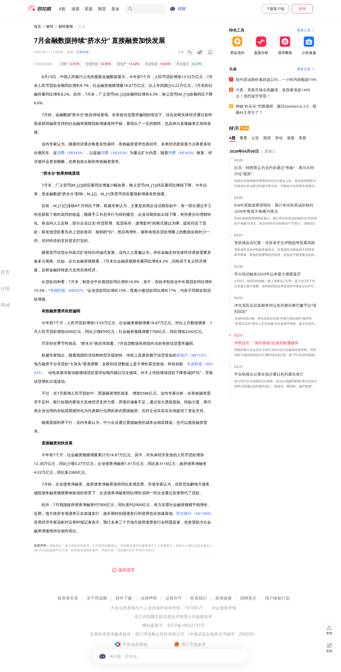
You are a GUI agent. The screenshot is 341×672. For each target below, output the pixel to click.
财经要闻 (66, 26)
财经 (49, 26)
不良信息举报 (135, 644)
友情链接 (223, 598)
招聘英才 (248, 598)
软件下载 (124, 598)
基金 (115, 9)
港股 (75, 9)
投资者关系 (68, 598)
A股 (62, 9)
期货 (102, 9)
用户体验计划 (277, 598)
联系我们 (198, 598)
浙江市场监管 (193, 644)
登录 (302, 8)
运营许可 (173, 598)
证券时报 (82, 52)
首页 (37, 26)
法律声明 (148, 598)
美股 (88, 9)
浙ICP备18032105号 (185, 625)
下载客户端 (275, 8)
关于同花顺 (97, 598)
